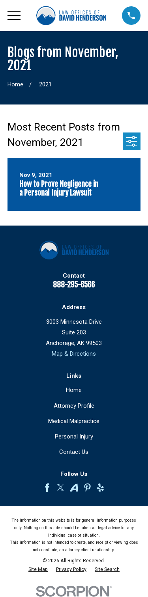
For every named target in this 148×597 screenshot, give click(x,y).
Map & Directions (74, 353)
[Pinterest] (87, 487)
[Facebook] (47, 487)
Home (74, 390)
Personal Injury (74, 436)
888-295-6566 (74, 284)
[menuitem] (38, 569)
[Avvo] (74, 487)
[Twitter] (60, 487)
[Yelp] (100, 487)
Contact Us (73, 451)
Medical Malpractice (73, 421)
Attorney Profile (74, 405)
